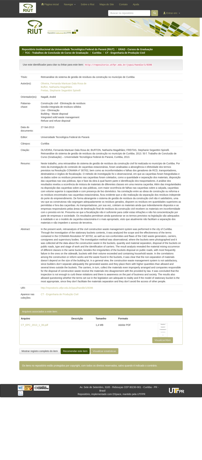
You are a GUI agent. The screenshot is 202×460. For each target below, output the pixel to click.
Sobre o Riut (87, 4)
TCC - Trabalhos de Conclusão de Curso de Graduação (56, 52)
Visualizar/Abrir (163, 340)
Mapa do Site (106, 4)
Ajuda (136, 4)
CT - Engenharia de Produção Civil (125, 52)
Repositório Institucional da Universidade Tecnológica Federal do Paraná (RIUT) (68, 49)
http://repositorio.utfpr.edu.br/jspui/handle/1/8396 (67, 287)
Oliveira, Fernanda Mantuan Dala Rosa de (63, 83)
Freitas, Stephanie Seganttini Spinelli (61, 90)
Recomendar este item (75, 351)
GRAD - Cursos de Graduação (135, 49)
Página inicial (50, 4)
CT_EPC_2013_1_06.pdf (34, 325)
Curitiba (96, 52)
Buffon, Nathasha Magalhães (56, 87)
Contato (123, 4)
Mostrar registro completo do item (40, 351)
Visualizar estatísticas (104, 351)
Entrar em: (171, 13)
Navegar (70, 4)
